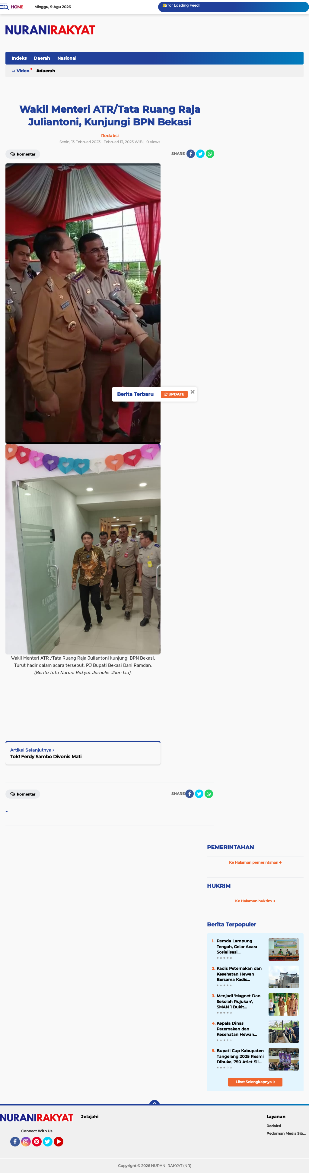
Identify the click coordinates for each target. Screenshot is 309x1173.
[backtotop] (154, 1105)
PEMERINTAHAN (230, 847)
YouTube (63, 1144)
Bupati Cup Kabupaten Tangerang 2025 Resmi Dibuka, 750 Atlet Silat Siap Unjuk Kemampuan (240, 1056)
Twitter (50, 1144)
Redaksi (273, 1126)
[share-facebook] (190, 154)
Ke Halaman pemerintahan (255, 862)
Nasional (66, 58)
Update (174, 394)
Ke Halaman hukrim (255, 901)
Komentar (22, 794)
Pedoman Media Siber (286, 1133)
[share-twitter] (200, 154)
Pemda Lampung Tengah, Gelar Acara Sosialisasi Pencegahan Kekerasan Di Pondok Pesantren (238, 946)
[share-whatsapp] (210, 154)
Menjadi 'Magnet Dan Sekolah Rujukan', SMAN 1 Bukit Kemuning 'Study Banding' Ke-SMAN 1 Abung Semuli (238, 1001)
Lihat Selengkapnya (255, 1082)
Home (17, 7)
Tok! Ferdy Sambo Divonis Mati (45, 756)
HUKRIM (219, 886)
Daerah (42, 58)
